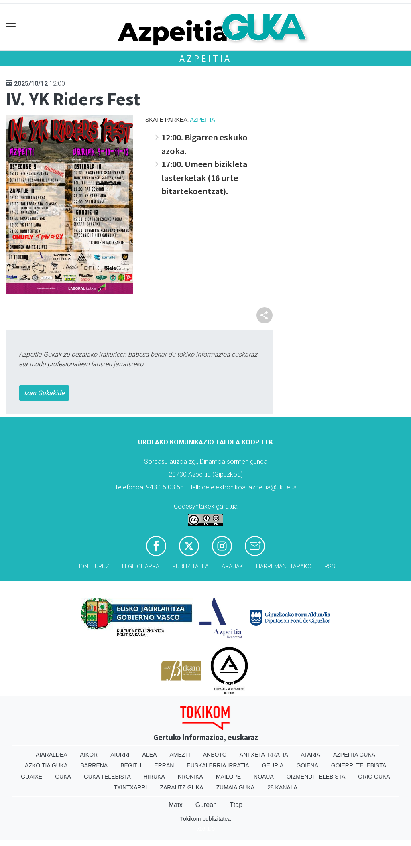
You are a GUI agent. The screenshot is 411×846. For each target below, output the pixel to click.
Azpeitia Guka (354, 754)
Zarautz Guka (181, 787)
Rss (329, 566)
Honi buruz (92, 566)
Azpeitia (205, 58)
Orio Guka (374, 776)
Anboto (215, 754)
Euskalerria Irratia (218, 765)
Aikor (89, 754)
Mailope (228, 776)
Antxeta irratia (264, 754)
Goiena (307, 765)
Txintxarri (130, 787)
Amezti (179, 754)
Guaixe (31, 776)
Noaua (264, 776)
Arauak (232, 566)
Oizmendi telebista (316, 776)
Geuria (273, 765)
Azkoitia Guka (46, 765)
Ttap (236, 804)
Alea (149, 754)
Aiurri (119, 754)
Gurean (206, 804)
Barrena (94, 765)
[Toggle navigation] (11, 27)
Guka (63, 776)
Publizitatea (190, 566)
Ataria (310, 754)
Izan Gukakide (44, 393)
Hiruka (154, 776)
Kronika (190, 776)
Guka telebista (107, 776)
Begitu (130, 765)
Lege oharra (140, 566)
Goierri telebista (358, 765)
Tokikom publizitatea (205, 819)
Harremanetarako (283, 566)
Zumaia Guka (235, 787)
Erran (164, 765)
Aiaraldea (51, 754)
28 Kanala (282, 787)
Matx (176, 804)
